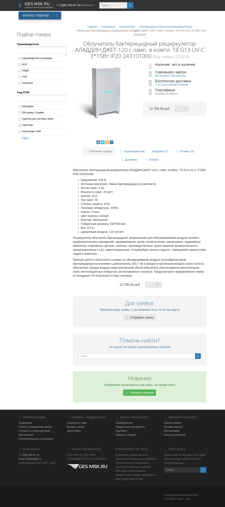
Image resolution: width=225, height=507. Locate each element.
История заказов (173, 426)
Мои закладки (171, 430)
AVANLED (27, 83)
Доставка (128, 159)
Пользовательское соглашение (36, 438)
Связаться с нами (77, 423)
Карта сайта (74, 430)
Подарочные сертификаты (130, 426)
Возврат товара (76, 426)
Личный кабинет (173, 423)
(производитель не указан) (37, 58)
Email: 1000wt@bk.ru (30, 459)
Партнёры (121, 430)
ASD (24, 76)
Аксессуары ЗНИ (31, 131)
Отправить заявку (139, 317)
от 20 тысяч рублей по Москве (171, 84)
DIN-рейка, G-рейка (33, 112)
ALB (24, 64)
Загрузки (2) (159, 151)
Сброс (23, 138)
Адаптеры (27, 125)
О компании (25, 423)
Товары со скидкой (125, 434)
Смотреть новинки (139, 392)
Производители (124, 423)
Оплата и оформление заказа (35, 426)
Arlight (25, 70)
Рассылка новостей (175, 434)
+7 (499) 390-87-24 (29, 455)
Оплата (151, 159)
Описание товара (98, 151)
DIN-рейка (28, 106)
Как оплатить (178, 75)
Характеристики (132, 151)
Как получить (162, 75)
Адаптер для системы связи (37, 118)
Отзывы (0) (184, 151)
